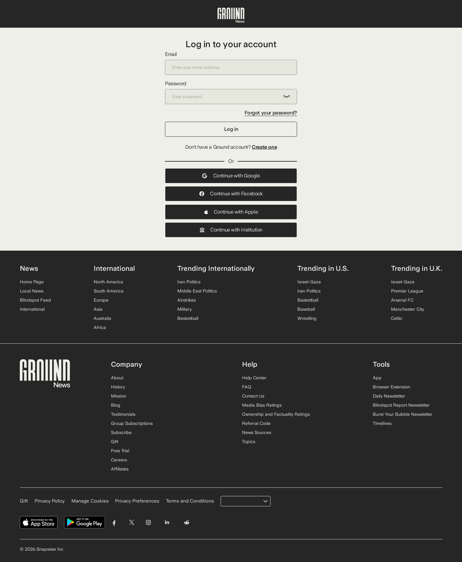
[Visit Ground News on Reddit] (187, 522)
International (32, 309)
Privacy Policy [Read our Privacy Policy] (50, 501)
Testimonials (123, 414)
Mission (118, 395)
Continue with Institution (231, 230)
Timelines (382, 423)
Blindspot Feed (35, 300)
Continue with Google (231, 176)
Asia (98, 309)
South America (109, 290)
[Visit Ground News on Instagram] (148, 522)
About (117, 377)
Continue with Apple (231, 212)
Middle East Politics (197, 290)
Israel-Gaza (309, 281)
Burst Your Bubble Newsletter (402, 414)
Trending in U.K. (416, 268)
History (118, 386)
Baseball (306, 309)
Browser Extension (391, 386)
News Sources (256, 432)
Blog (115, 405)
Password (231, 92)
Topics (248, 441)
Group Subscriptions (132, 423)
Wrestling (306, 318)
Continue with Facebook (230, 194)
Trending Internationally (216, 268)
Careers (119, 459)
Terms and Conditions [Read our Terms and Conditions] (190, 501)
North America (108, 281)
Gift (114, 441)
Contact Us (253, 395)
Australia (102, 318)
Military (184, 309)
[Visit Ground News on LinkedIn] (167, 522)
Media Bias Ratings (262, 405)
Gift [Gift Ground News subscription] (24, 501)
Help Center (254, 377)
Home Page (32, 281)
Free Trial (120, 450)
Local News (31, 290)
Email (231, 63)
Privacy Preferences (137, 501)
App (377, 377)
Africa (100, 327)
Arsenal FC (402, 300)
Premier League (407, 290)
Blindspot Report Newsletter (401, 405)
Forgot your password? (271, 113)
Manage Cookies (90, 501)
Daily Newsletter (389, 395)
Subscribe (121, 432)
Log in (231, 129)
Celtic (396, 318)
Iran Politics (189, 281)
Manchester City (407, 309)
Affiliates (120, 468)
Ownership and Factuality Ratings (276, 414)
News (29, 268)
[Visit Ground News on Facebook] (114, 522)
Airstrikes (186, 300)
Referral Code (256, 423)
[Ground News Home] (231, 15)
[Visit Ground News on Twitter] (132, 523)
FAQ (246, 386)
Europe (101, 300)
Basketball (187, 318)
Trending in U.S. (323, 268)
